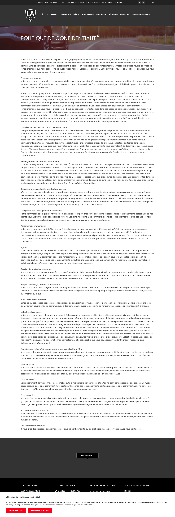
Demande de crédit (70, 14)
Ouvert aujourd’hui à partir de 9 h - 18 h (72, 2)
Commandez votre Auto (94, 14)
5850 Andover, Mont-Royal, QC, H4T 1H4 (105, 2)
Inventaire (52, 14)
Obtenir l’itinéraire (85, 455)
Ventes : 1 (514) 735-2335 (45, 2)
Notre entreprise (140, 14)
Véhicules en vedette (119, 14)
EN (152, 2)
